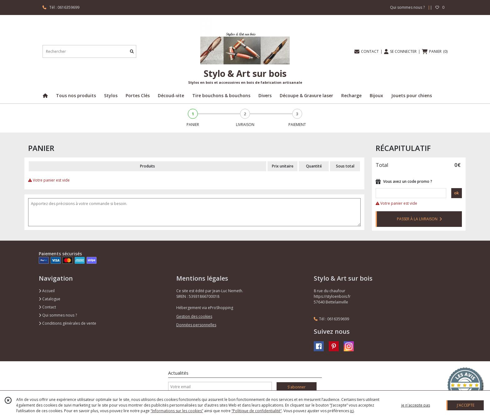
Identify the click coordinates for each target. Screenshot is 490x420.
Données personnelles (196, 325)
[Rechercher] (132, 51)
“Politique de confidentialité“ (257, 410)
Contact (47, 307)
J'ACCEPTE (465, 405)
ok (456, 193)
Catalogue (49, 299)
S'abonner (297, 387)
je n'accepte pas (415, 405)
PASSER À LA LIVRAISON (419, 219)
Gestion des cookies (194, 316)
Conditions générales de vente (67, 323)
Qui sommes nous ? (58, 315)
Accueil (47, 290)
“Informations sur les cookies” (177, 410)
